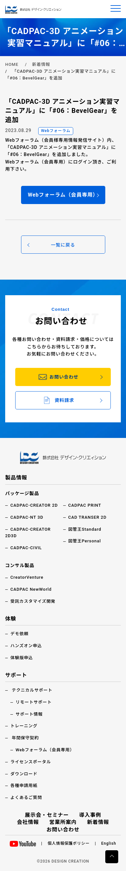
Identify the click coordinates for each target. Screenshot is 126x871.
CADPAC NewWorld (31, 589)
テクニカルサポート (32, 690)
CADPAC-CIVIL (26, 547)
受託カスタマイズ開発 (32, 601)
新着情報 (41, 64)
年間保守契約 (25, 737)
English (108, 843)
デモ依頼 (19, 633)
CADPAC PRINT (84, 505)
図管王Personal (84, 540)
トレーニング (24, 725)
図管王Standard (84, 529)
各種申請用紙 (24, 785)
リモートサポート (34, 702)
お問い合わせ (63, 830)
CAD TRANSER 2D (87, 517)
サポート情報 (29, 714)
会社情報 (28, 822)
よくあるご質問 (26, 797)
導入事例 (90, 815)
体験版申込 (21, 657)
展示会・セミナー (47, 815)
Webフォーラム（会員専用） (45, 749)
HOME (11, 64)
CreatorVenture (26, 577)
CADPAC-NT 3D (26, 517)
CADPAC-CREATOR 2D (34, 505)
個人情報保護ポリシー (69, 843)
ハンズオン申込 (26, 645)
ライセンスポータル (30, 761)
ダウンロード (24, 773)
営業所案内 (63, 822)
